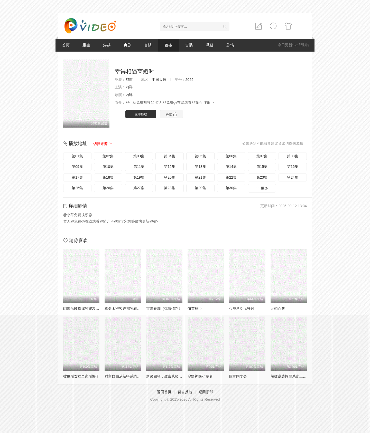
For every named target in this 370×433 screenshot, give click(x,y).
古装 (189, 45)
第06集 (231, 156)
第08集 (292, 156)
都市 (168, 45)
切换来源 (103, 144)
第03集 (139, 156)
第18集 (108, 177)
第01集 (77, 156)
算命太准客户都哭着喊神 (124, 308)
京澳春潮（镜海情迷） (164, 308)
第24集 (292, 177)
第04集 (169, 156)
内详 (129, 87)
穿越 (107, 45)
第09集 (77, 167)
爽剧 (127, 45)
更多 (262, 188)
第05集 (200, 156)
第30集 (231, 188)
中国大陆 (159, 80)
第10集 (108, 167)
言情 (148, 45)
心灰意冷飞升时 (241, 308)
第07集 (262, 156)
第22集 (231, 177)
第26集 (108, 188)
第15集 (262, 167)
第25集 (77, 188)
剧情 (230, 45)
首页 (66, 45)
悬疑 (210, 45)
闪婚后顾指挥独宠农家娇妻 (84, 308)
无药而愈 (278, 308)
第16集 (292, 167)
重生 (86, 45)
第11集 (139, 167)
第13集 (200, 167)
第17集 (77, 177)
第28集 (169, 188)
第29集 (200, 188)
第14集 (231, 167)
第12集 (169, 167)
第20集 (169, 177)
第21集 (200, 177)
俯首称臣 (195, 308)
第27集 (139, 188)
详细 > (208, 102)
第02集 (108, 156)
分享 (171, 114)
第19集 (139, 177)
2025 (189, 80)
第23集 (262, 177)
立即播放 (141, 114)
